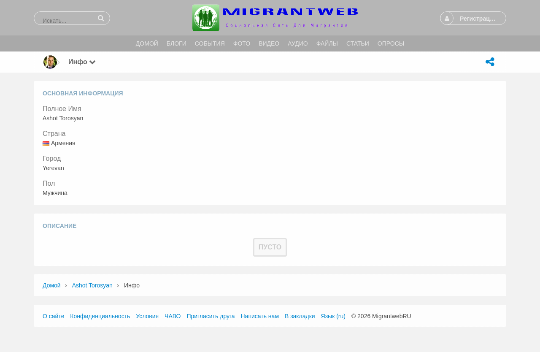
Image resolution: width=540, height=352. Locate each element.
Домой (52, 285)
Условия (147, 316)
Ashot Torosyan (92, 285)
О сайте (53, 316)
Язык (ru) (333, 316)
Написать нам (260, 316)
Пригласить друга (210, 316)
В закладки (300, 316)
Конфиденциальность (100, 316)
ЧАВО (173, 316)
